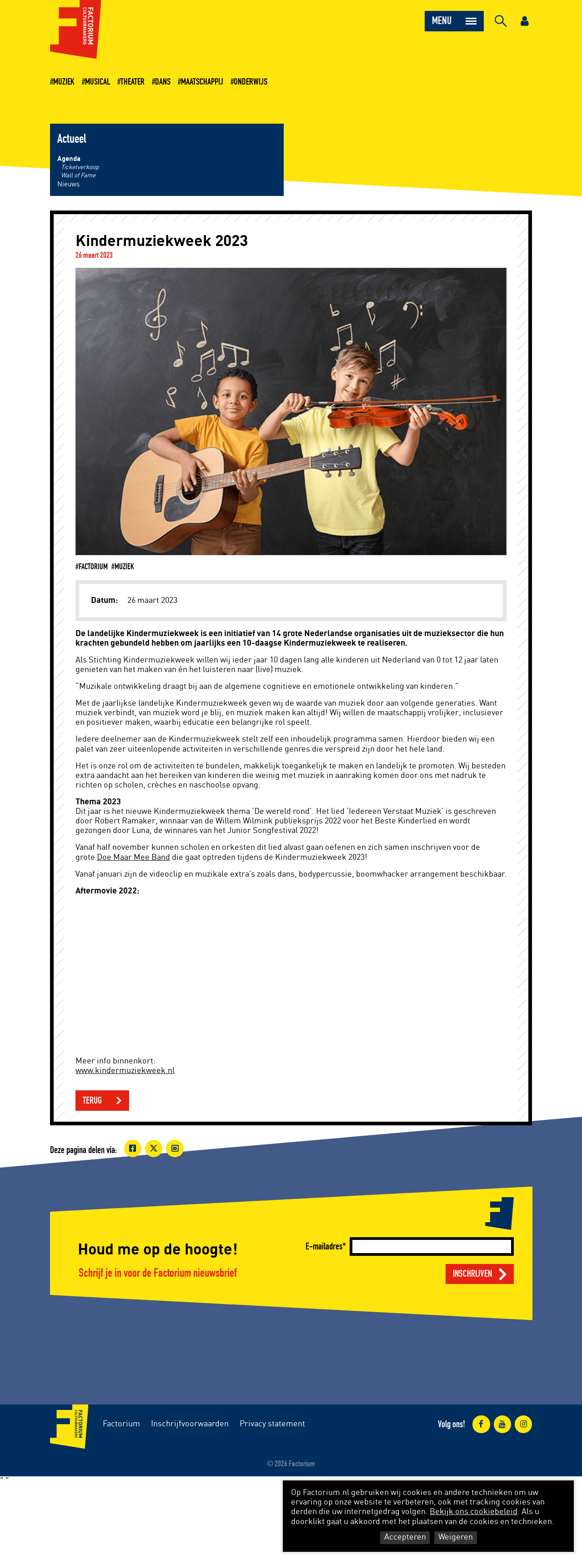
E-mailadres (324, 1246)
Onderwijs (250, 81)
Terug (92, 1100)
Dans (163, 81)
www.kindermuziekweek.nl (125, 1071)
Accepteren (405, 1537)
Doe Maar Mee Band (133, 857)
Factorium (121, 1424)
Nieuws (68, 184)
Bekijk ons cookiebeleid (473, 1512)
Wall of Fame (78, 175)
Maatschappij (202, 81)
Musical (97, 81)
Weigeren (455, 1537)
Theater (132, 81)
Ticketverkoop (80, 167)
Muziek (64, 81)
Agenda (68, 158)
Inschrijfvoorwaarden (190, 1424)
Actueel (71, 139)
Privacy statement (272, 1424)
